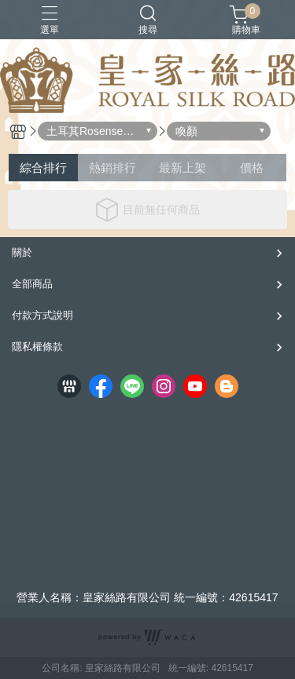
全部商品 (32, 284)
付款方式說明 (42, 315)
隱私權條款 (37, 346)
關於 (22, 252)
